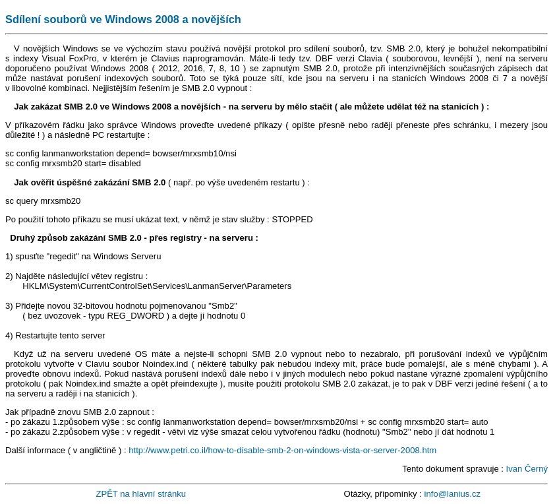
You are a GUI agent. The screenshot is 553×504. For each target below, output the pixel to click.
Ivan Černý (527, 469)
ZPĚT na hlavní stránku (141, 494)
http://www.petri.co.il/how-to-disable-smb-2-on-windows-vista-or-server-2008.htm (282, 450)
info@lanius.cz (452, 494)
